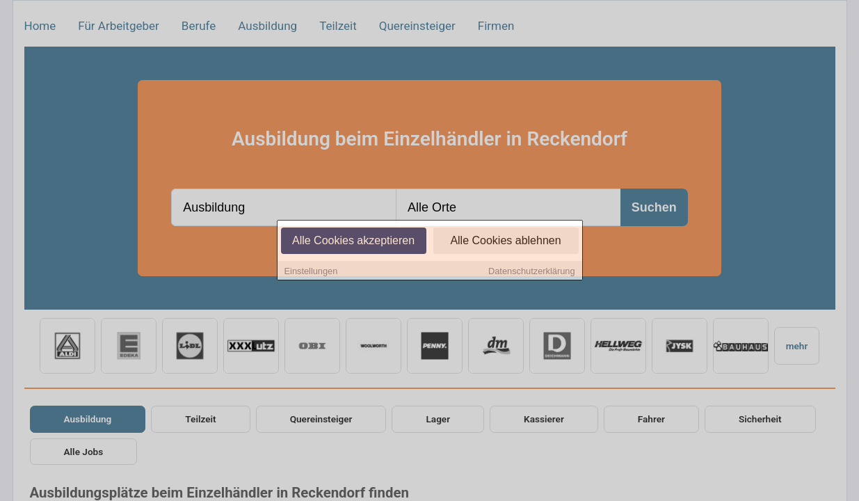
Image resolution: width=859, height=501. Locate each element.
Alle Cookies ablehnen (505, 241)
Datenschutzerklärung (531, 272)
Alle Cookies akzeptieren (353, 241)
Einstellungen (311, 272)
